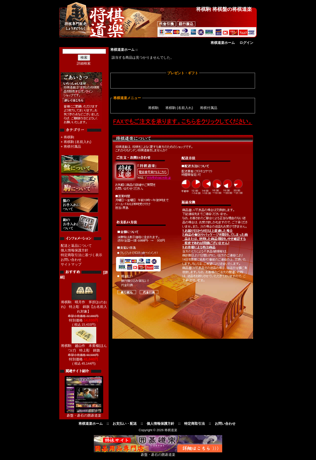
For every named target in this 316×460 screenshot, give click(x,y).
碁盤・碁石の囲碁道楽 (84, 415)
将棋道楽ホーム (223, 43)
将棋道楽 (170, 430)
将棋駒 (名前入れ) (77, 142)
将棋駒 (69, 137)
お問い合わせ (71, 260)
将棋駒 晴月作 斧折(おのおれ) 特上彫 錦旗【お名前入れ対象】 (84, 305)
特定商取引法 (194, 423)
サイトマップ (71, 264)
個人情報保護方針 (74, 250)
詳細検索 (84, 63)
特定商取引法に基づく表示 (81, 255)
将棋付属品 (72, 146)
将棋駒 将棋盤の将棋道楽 (224, 9)
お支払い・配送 (125, 423)
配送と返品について (76, 246)
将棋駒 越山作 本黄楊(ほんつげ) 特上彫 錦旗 (84, 346)
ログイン (246, 43)
